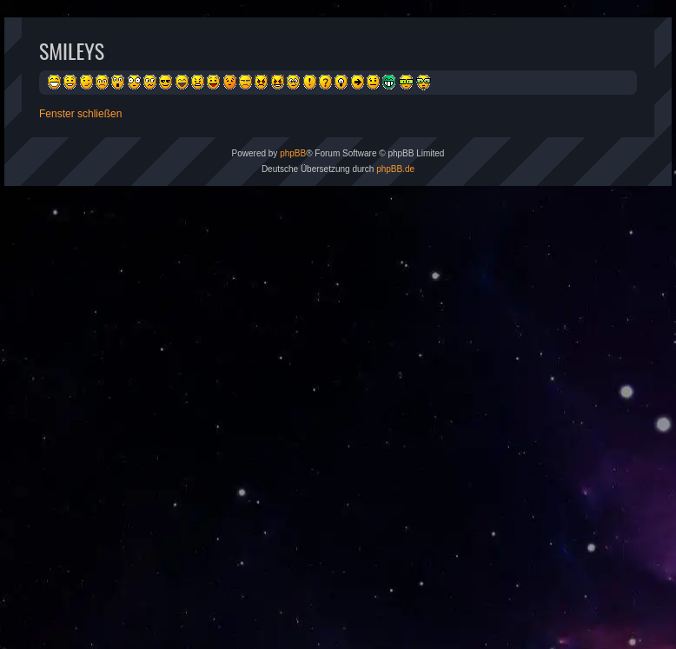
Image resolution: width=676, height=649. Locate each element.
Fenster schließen (80, 114)
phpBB (293, 153)
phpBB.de (395, 169)
